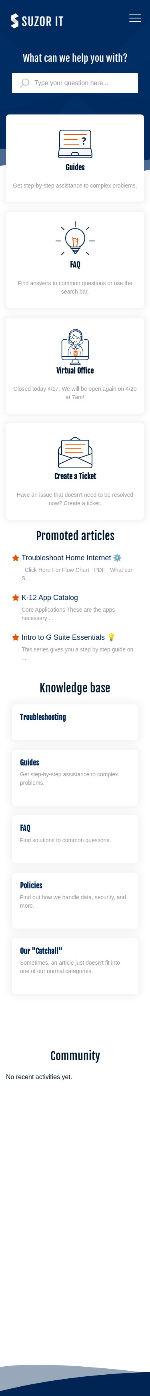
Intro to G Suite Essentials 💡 (69, 637)
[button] (135, 18)
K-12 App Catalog (50, 598)
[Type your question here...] (75, 83)
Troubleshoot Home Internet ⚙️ (72, 558)
